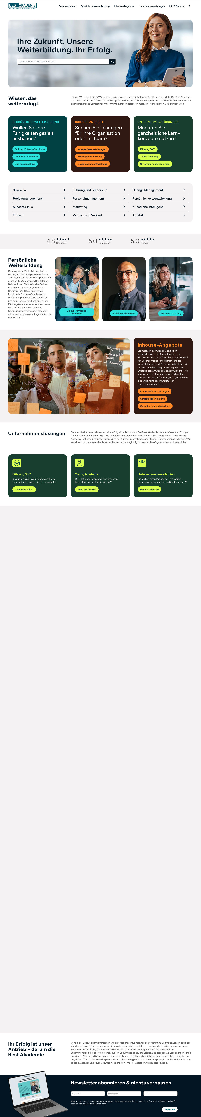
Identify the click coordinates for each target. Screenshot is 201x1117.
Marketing (80, 207)
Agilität (138, 215)
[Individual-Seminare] (26, 157)
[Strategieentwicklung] (90, 157)
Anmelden (170, 1109)
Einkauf (18, 215)
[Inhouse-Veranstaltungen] (92, 149)
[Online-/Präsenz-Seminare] (29, 149)
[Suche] (189, 6)
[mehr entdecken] (24, 489)
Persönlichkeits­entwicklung (152, 198)
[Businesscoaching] (25, 164)
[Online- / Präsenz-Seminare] (77, 312)
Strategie (19, 190)
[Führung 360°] (148, 149)
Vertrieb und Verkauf (87, 215)
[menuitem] (67, 6)
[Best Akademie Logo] (22, 6)
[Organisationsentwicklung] (92, 164)
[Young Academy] (149, 157)
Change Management (148, 190)
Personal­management (88, 198)
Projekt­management (27, 198)
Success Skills (23, 207)
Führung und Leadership (90, 190)
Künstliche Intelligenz (148, 207)
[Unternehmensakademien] (155, 164)
